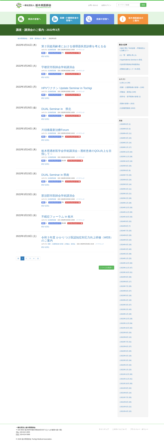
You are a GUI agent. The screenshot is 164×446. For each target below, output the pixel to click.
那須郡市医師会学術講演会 (58, 195)
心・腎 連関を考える (128, 55)
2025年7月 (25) (125, 175)
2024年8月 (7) (125, 226)
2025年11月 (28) (125, 157)
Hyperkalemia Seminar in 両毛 (130, 60)
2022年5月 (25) (125, 351)
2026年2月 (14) (125, 143)
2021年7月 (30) (125, 397)
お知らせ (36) (124, 83)
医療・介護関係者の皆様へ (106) (131, 87)
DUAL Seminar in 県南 (55, 174)
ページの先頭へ (106, 268)
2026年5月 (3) (125, 129)
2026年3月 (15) (125, 138)
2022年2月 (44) (125, 365)
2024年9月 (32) (125, 221)
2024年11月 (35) (125, 212)
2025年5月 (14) (125, 184)
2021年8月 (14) (125, 393)
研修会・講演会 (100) (127, 92)
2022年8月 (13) (125, 337)
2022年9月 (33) (125, 333)
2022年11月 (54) (125, 323)
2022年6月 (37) (125, 346)
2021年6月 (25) (125, 402)
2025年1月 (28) (125, 203)
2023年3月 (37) (125, 305)
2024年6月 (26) (125, 235)
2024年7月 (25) (125, 231)
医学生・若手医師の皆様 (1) (130, 97)
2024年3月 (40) (125, 249)
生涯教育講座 (52, 49)
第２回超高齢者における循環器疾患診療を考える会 (73, 46)
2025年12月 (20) (125, 152)
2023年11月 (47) (125, 268)
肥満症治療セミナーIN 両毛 (129, 69)
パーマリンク (80, 49)
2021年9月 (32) (125, 388)
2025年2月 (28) (125, 198)
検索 (143, 5)
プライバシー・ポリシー (139, 429)
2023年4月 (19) (125, 300)
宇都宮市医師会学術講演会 (58, 67)
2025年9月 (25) (125, 166)
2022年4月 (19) (125, 356)
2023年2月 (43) (125, 309)
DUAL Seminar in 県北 (56, 108)
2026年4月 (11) (125, 133)
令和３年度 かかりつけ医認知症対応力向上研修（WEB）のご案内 (77, 239)
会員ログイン (106, 5)
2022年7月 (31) (125, 342)
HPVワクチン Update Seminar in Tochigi (66, 88)
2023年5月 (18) (125, 296)
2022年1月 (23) (125, 370)
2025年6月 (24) (125, 180)
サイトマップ (104, 429)
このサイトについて (119, 429)
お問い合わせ (93, 5)
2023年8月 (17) (125, 282)
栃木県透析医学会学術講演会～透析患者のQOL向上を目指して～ (76, 152)
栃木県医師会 (22, 38)
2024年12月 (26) (125, 208)
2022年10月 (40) (125, 328)
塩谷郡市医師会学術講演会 (129, 64)
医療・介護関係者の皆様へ (56, 244)
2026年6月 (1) (125, 124)
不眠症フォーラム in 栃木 (57, 216)
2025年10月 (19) (125, 161)
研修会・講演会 (70, 244)
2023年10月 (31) (125, 272)
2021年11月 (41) (125, 379)
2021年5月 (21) (125, 407)
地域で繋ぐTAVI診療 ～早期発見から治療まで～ (132, 49)
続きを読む (45, 56)
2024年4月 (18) (125, 245)
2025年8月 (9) (125, 170)
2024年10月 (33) (125, 217)
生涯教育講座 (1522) (127, 108)
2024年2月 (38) (125, 254)
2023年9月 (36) (125, 277)
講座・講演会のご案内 (38, 38)
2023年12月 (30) (125, 263)
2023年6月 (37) (125, 291)
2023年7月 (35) (125, 286)
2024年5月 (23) (125, 240)
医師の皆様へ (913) (126, 104)
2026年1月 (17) (125, 147)
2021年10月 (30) (125, 384)
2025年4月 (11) (125, 189)
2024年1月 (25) (125, 258)
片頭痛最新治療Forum (55, 129)
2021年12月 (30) (125, 374)
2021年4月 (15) (125, 411)
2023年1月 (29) (125, 314)
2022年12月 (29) (125, 319)
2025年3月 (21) (125, 194)
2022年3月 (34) (125, 360)
